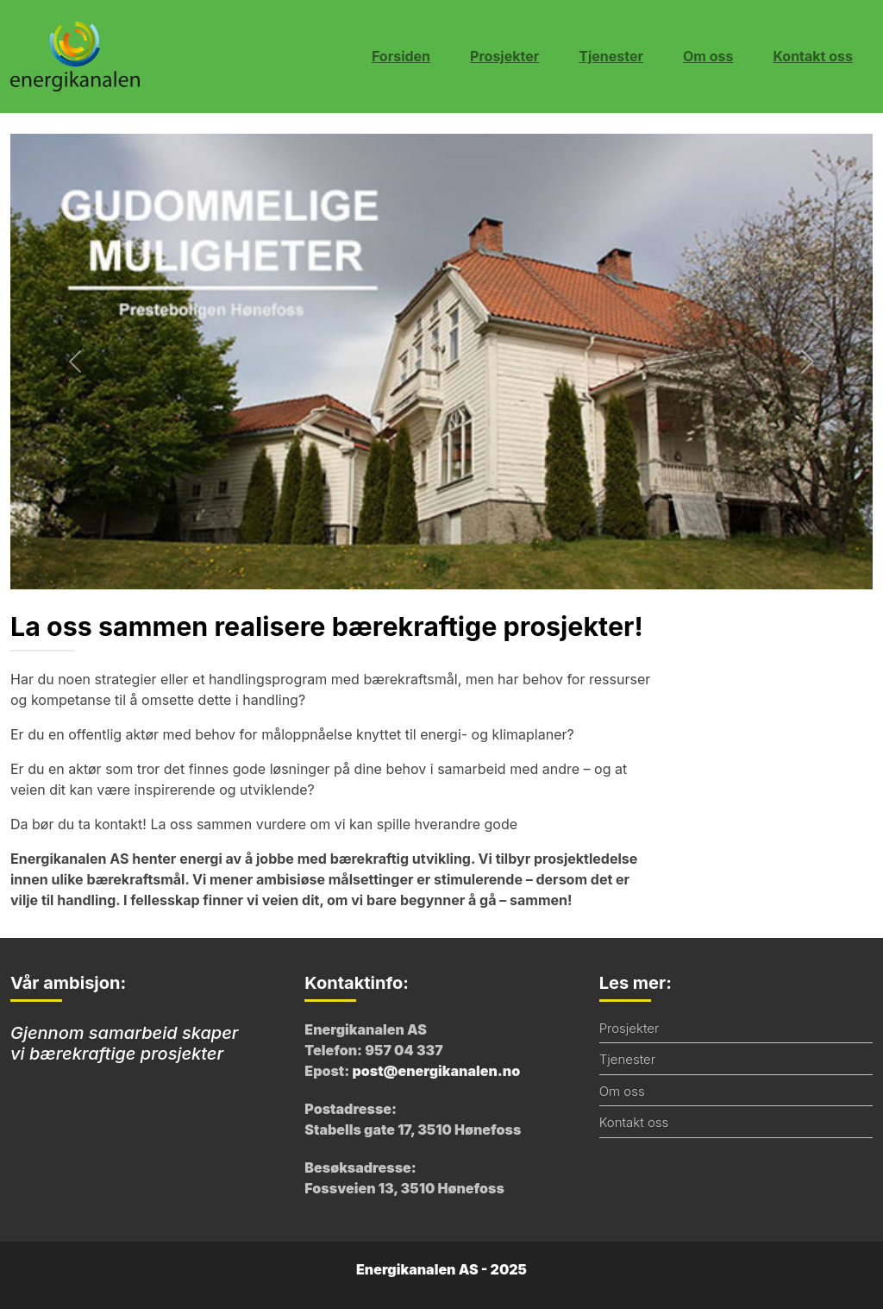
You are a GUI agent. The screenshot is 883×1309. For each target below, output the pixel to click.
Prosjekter (504, 56)
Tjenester (611, 56)
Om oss (708, 56)
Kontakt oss (813, 56)
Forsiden (401, 56)
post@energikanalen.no (436, 1070)
